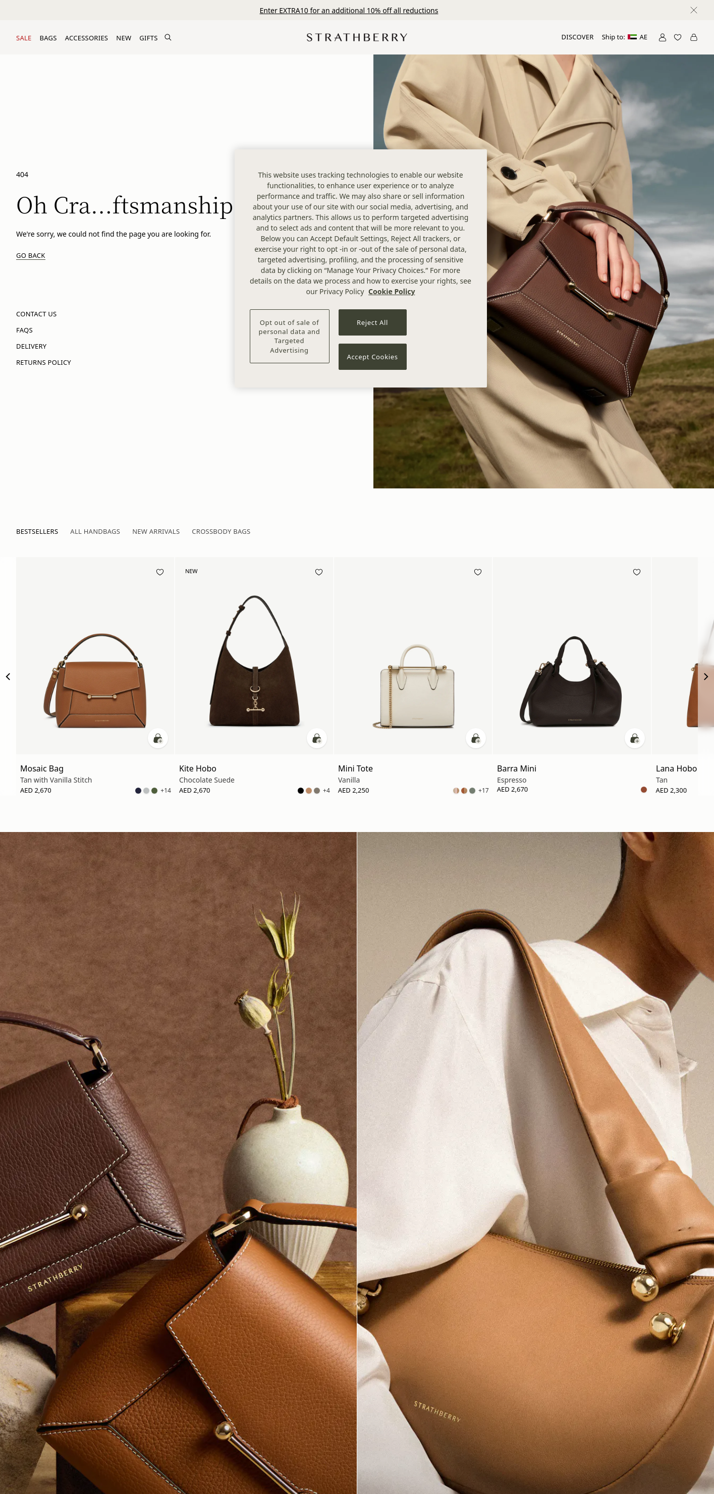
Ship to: (624, 36)
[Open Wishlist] (678, 37)
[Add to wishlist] (160, 573)
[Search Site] (168, 37)
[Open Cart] (694, 37)
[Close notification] (694, 10)
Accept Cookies (372, 356)
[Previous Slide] (8, 676)
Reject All (372, 322)
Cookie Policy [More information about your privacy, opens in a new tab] (391, 291)
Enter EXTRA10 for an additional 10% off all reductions (349, 10)
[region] (361, 268)
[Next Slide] (706, 676)
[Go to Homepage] (356, 37)
